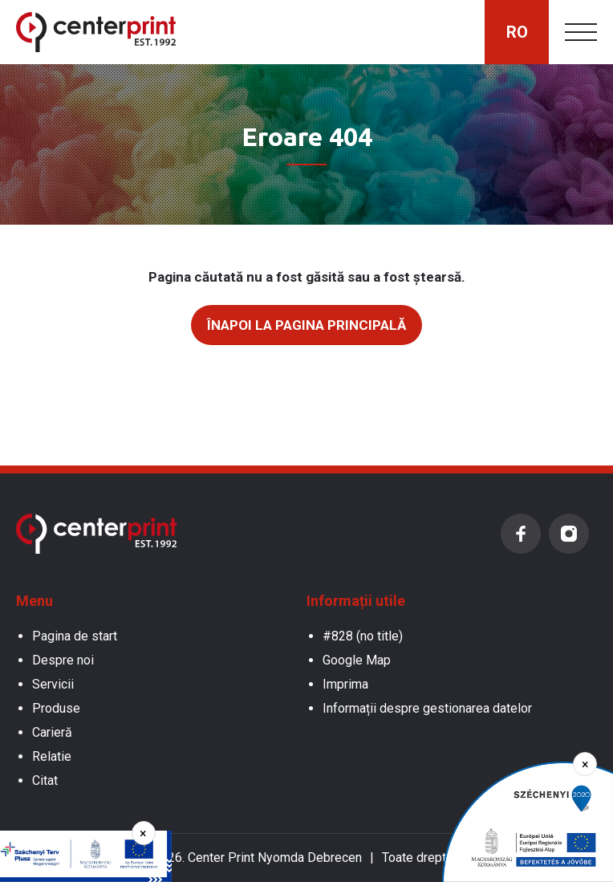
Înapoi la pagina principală (306, 325)
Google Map (357, 660)
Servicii (53, 684)
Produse (56, 708)
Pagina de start (74, 636)
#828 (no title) (363, 636)
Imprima (345, 684)
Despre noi (63, 660)
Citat (45, 780)
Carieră (52, 732)
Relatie (51, 756)
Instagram (569, 534)
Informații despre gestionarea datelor (427, 708)
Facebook (521, 534)
